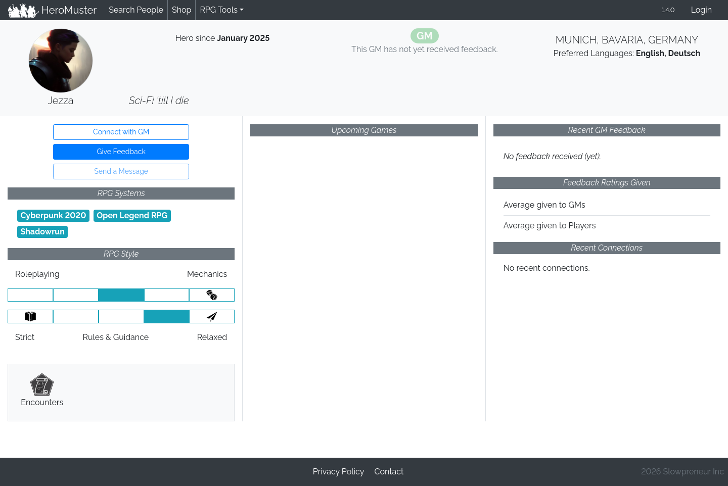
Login (701, 10)
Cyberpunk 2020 (53, 215)
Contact (388, 471)
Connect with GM (121, 132)
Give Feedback (121, 152)
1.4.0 (667, 10)
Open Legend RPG (132, 215)
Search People (136, 10)
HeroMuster (52, 10)
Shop (181, 10)
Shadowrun (42, 231)
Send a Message (121, 171)
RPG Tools (219, 10)
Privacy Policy (339, 471)
